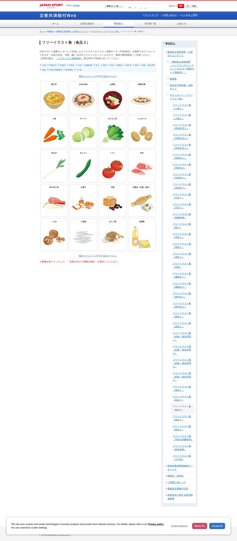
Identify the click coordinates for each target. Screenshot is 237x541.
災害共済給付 (87, 23)
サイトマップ (151, 15)
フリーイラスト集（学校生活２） (182, 136)
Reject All (200, 526)
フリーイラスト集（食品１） (182, 388)
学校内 (63, 65)
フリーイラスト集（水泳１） (182, 196)
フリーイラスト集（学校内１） (182, 156)
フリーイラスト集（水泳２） (182, 206)
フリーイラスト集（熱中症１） (182, 295)
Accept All (217, 526)
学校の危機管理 (55, 70)
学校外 (71, 65)
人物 (44, 65)
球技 (104, 65)
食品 (44, 70)
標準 (181, 6)
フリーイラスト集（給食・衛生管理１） (182, 336)
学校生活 (53, 65)
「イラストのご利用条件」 (69, 58)
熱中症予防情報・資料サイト (181, 87)
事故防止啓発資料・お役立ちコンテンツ (72, 31)
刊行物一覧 (150, 23)
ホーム (55, 23)
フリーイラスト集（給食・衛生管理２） (182, 350)
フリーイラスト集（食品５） (182, 428)
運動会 (120, 65)
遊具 (137, 65)
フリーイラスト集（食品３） (182, 408)
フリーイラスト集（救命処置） (182, 448)
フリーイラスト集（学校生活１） (182, 127)
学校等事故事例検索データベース (180, 467)
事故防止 (118, 23)
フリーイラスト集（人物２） (182, 117)
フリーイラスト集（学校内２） (182, 166)
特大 (194, 6)
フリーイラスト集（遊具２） (182, 325)
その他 (79, 70)
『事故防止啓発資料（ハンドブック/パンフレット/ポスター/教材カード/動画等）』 (182, 67)
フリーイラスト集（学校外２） (182, 186)
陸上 (97, 65)
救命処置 (69, 70)
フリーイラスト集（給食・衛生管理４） (182, 376)
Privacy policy (156, 524)
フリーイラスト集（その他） (182, 458)
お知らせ (181, 23)
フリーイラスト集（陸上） (182, 226)
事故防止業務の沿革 (177, 488)
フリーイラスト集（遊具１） (182, 315)
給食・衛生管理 (148, 65)
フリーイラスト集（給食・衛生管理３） (182, 363)
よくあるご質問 (189, 15)
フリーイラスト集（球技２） (182, 245)
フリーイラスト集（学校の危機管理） (183, 438)
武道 (112, 65)
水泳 (80, 65)
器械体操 (88, 65)
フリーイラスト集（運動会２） (182, 285)
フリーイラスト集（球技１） (182, 236)
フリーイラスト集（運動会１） (182, 275)
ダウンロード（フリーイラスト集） (105, 31)
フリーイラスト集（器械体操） (182, 216)
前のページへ (86, 76)
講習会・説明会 (175, 476)
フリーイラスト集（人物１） (182, 107)
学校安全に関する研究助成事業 (180, 497)
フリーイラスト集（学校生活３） (182, 146)
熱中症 (129, 65)
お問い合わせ (170, 15)
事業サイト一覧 (112, 6)
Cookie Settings (179, 526)
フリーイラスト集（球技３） (182, 255)
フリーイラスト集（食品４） (182, 418)
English (76, 5)
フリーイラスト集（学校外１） (182, 176)
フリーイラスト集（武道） (182, 265)
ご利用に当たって (176, 482)
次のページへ (110, 76)
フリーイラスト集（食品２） (182, 398)
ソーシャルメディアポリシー (56, 534)
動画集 (173, 79)
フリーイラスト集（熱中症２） (182, 305)
